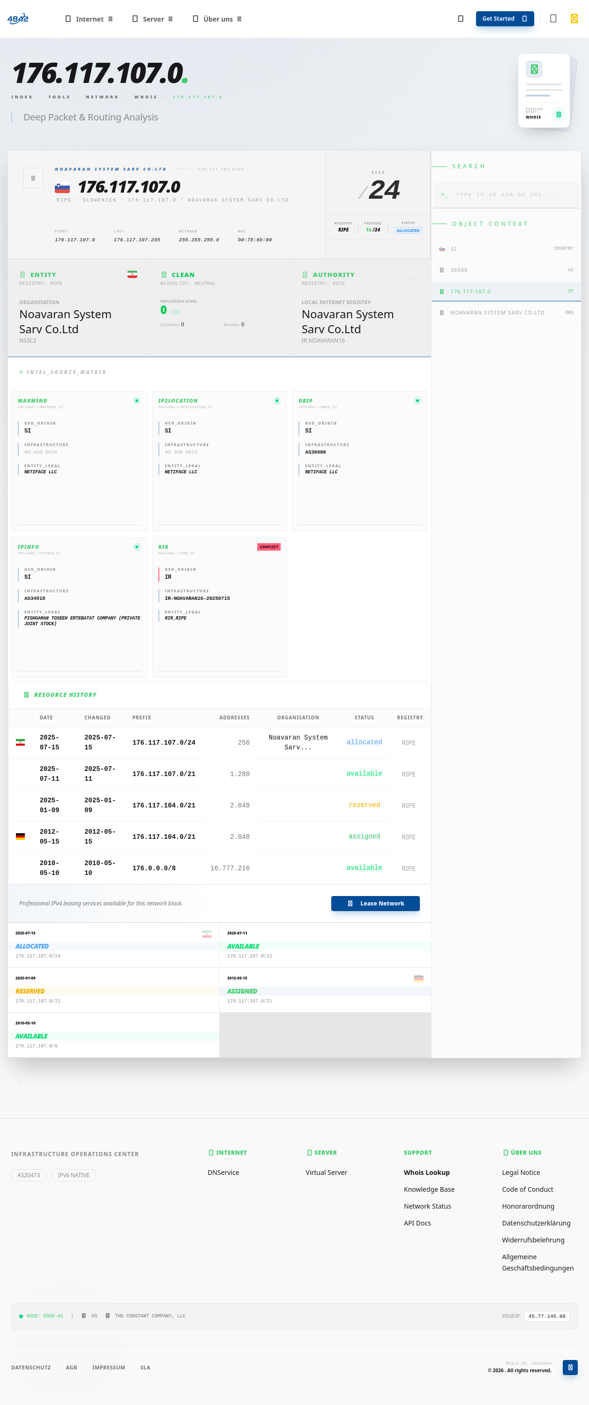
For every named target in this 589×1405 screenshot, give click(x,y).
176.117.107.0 (152, 200)
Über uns (217, 19)
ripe (64, 200)
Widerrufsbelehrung (533, 1239)
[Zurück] (33, 178)
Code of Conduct (527, 1189)
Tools (59, 97)
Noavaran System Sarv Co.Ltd (238, 200)
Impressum (109, 1367)
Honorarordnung (528, 1206)
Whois (146, 97)
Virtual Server (327, 1172)
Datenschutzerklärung (536, 1222)
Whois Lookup (427, 1172)
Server (152, 19)
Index (22, 97)
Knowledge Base (429, 1189)
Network (102, 97)
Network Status (427, 1206)
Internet (88, 19)
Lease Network (375, 903)
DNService (223, 1172)
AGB (71, 1367)
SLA (145, 1367)
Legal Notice (521, 1172)
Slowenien (100, 200)
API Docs (417, 1222)
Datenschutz (31, 1367)
